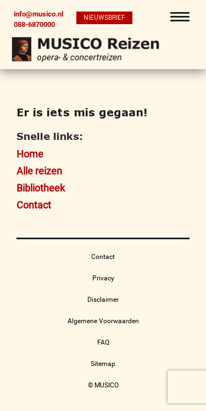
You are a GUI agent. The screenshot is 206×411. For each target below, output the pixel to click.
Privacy (103, 278)
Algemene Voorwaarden (103, 321)
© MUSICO (103, 385)
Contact (33, 205)
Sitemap (103, 364)
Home (29, 154)
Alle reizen (39, 171)
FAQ (103, 342)
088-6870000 (34, 24)
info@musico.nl (38, 14)
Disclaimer (103, 299)
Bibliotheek (40, 188)
